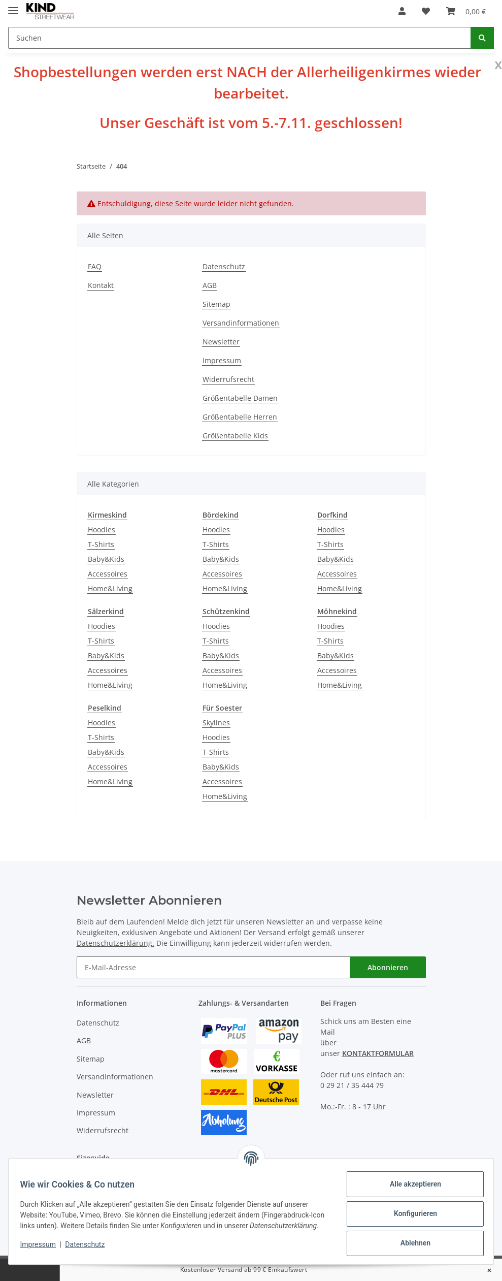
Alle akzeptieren (410, 1184)
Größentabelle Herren (240, 417)
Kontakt (101, 285)
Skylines (216, 722)
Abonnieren (387, 967)
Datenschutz (224, 266)
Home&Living (110, 588)
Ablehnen (410, 1243)
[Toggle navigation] (13, 6)
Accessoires (107, 574)
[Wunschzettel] (426, 11)
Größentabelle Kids (235, 435)
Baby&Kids (106, 559)
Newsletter (221, 341)
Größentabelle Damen (240, 398)
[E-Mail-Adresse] (213, 967)
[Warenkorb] (466, 11)
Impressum (222, 360)
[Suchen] (239, 38)
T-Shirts (101, 544)
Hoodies (101, 529)
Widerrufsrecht (228, 379)
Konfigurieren (410, 1213)
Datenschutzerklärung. (115, 943)
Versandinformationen (241, 323)
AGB (210, 285)
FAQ (95, 266)
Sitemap (216, 304)
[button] (402, 11)
